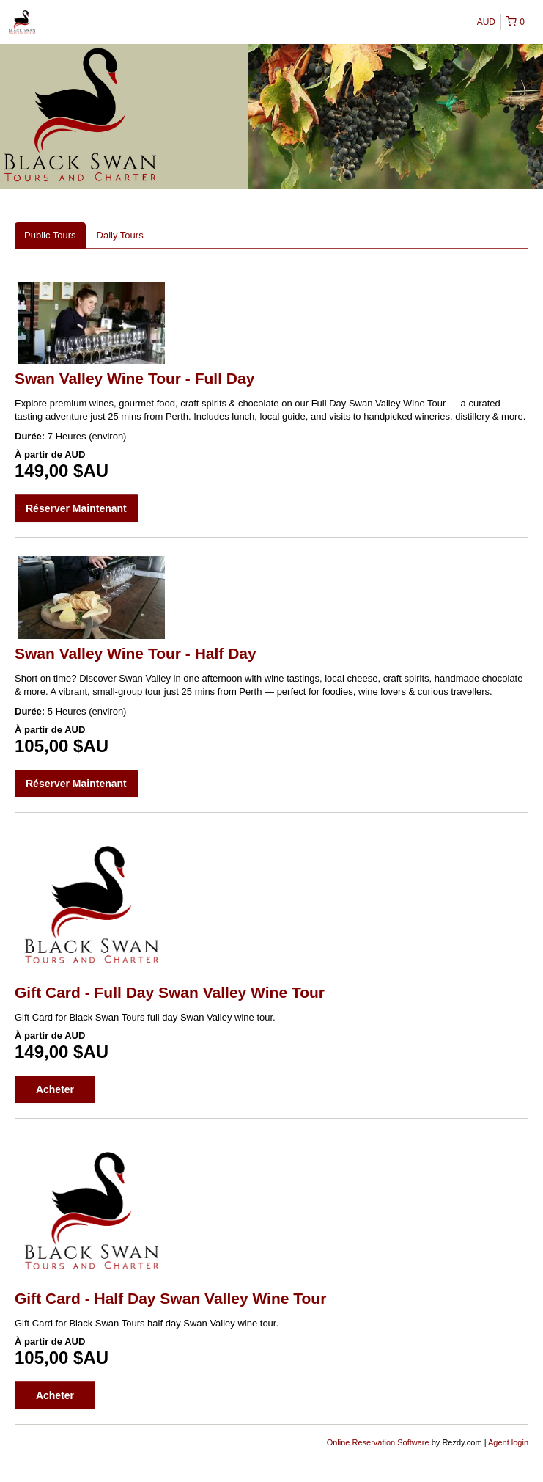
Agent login (508, 1442)
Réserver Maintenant (76, 508)
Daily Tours (120, 235)
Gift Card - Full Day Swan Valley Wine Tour (170, 992)
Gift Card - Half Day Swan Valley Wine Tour (170, 1298)
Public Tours (50, 235)
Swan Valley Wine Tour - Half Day (135, 653)
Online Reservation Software (378, 1442)
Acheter (55, 1089)
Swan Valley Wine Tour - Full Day (134, 378)
